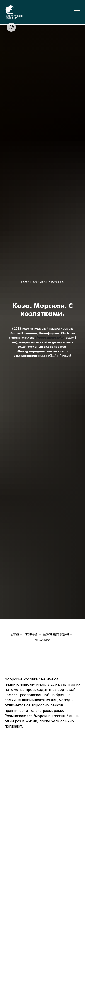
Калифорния (49, 333)
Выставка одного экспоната (56, 634)
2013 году (21, 328)
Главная (15, 634)
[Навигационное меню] (77, 12)
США (65, 333)
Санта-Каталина (23, 333)
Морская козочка (42, 639)
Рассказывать (31, 634)
